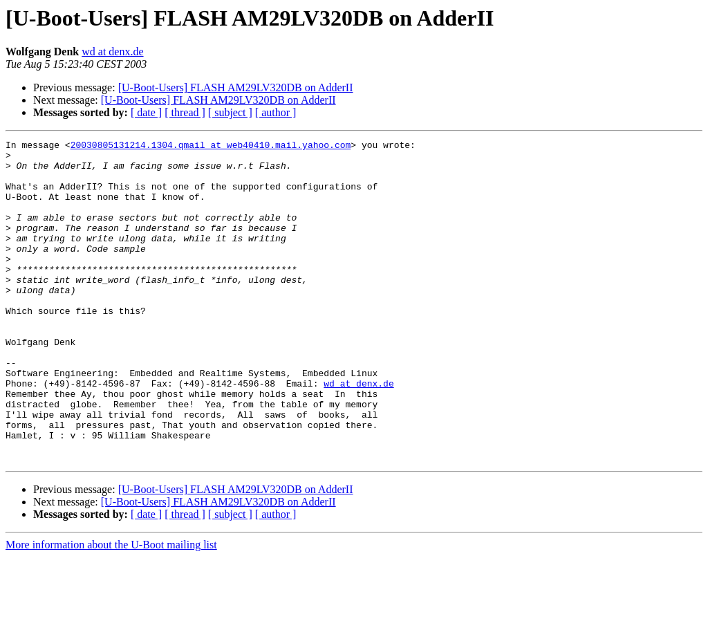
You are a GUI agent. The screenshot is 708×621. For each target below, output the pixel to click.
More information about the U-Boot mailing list (111, 609)
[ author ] (276, 112)
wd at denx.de (112, 51)
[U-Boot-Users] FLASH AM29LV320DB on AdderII (235, 87)
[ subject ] (230, 112)
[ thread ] (185, 112)
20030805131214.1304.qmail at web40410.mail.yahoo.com (211, 146)
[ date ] (146, 112)
